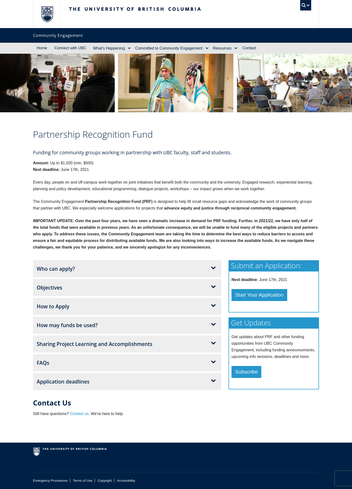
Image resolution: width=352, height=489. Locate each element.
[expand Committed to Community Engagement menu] (207, 48)
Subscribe (246, 372)
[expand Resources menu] (236, 48)
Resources (222, 48)
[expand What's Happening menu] (129, 48)
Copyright (105, 480)
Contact (249, 48)
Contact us (79, 414)
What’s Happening (109, 48)
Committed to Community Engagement (169, 48)
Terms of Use (82, 480)
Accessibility (126, 480)
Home (42, 48)
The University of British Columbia (47, 14)
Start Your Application (259, 295)
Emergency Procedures (50, 480)
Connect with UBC (71, 48)
